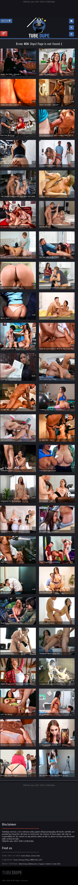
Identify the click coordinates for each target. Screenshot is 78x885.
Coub (54, 864)
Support (42, 864)
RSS (59, 864)
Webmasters (33, 864)
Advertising (23, 864)
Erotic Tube (36, 856)
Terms (16, 860)
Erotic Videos (26, 856)
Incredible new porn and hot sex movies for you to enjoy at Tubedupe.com (39, 27)
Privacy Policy (24, 860)
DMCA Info (34, 860)
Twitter (48, 864)
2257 (40, 860)
